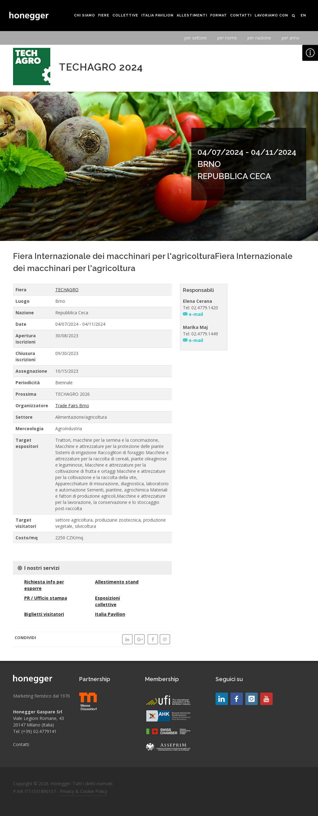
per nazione (259, 38)
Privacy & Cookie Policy (83, 791)
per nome (227, 38)
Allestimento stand (117, 582)
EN (303, 15)
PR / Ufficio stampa (45, 598)
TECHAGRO (67, 290)
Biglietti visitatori (44, 614)
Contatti (21, 744)
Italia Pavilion (110, 614)
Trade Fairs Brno (72, 405)
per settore (195, 38)
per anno (291, 38)
